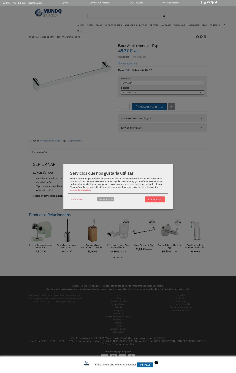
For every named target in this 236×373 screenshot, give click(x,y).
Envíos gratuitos (136, 3)
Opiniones (66, 3)
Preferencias (77, 199)
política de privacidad (80, 189)
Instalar (145, 364)
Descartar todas (106, 199)
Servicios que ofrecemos (100, 3)
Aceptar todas (155, 199)
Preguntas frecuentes (171, 3)
